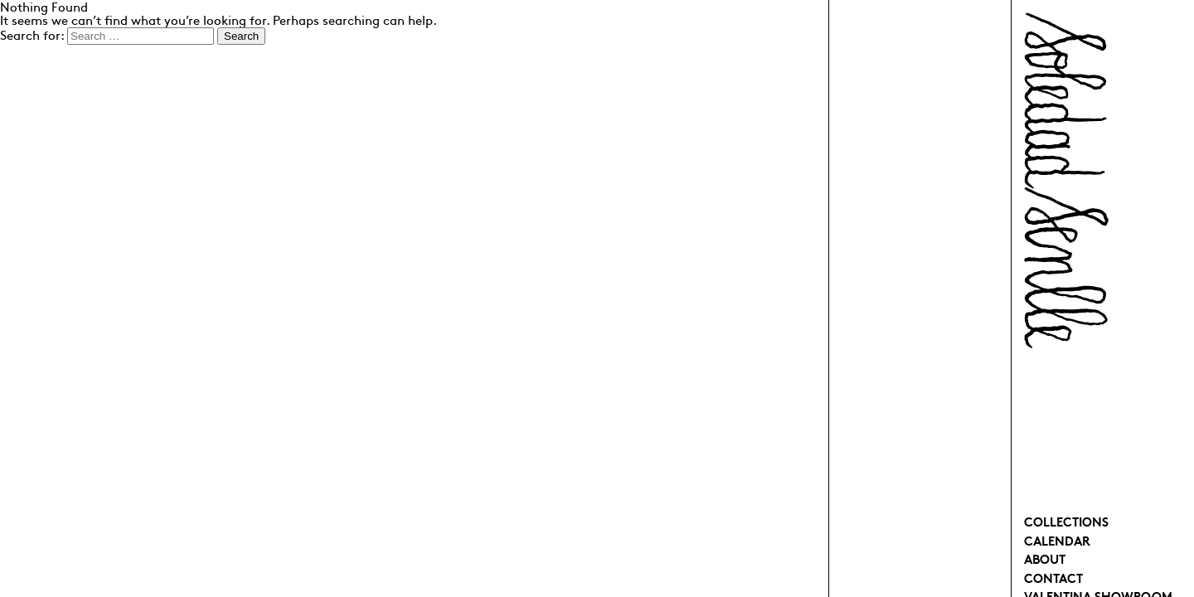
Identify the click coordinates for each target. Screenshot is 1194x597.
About (1044, 558)
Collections (1066, 521)
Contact (1053, 577)
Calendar (1057, 540)
